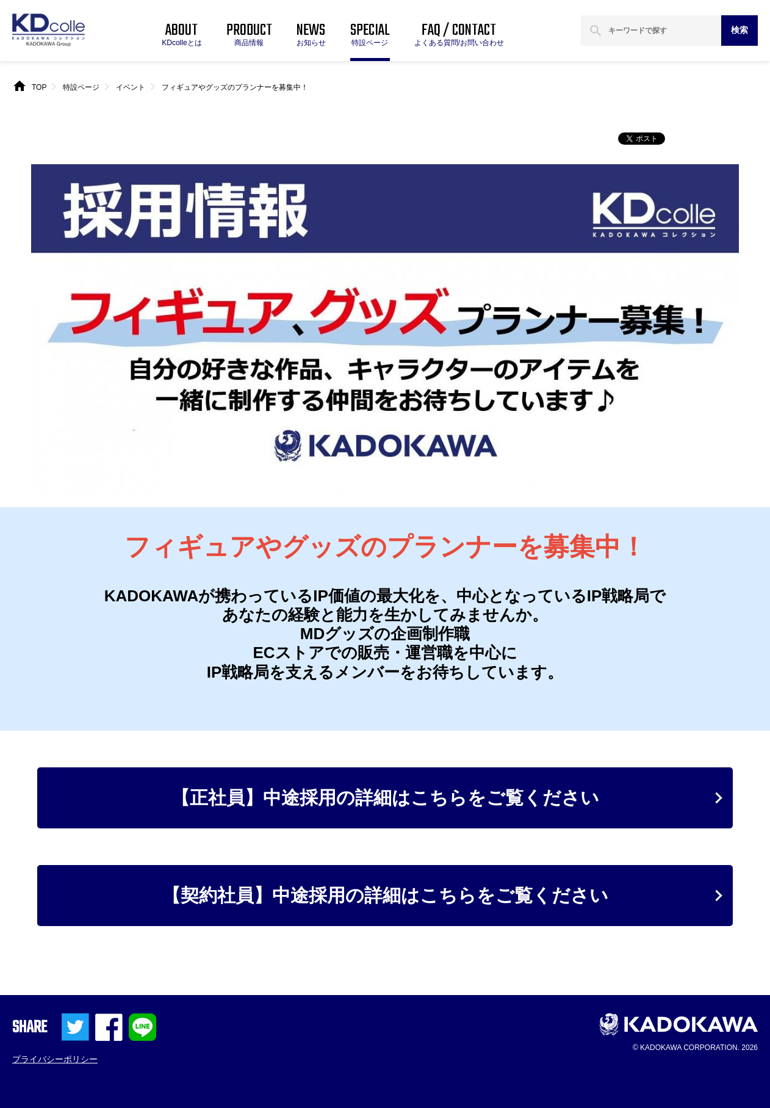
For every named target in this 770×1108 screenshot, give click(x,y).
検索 (739, 30)
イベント (130, 87)
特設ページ (81, 87)
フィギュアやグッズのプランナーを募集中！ (235, 87)
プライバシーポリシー (55, 1059)
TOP (39, 87)
